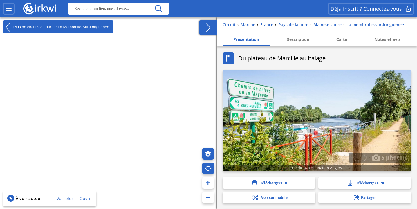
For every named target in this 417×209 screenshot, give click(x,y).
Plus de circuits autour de (56, 27)
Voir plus (65, 198)
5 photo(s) (391, 157)
